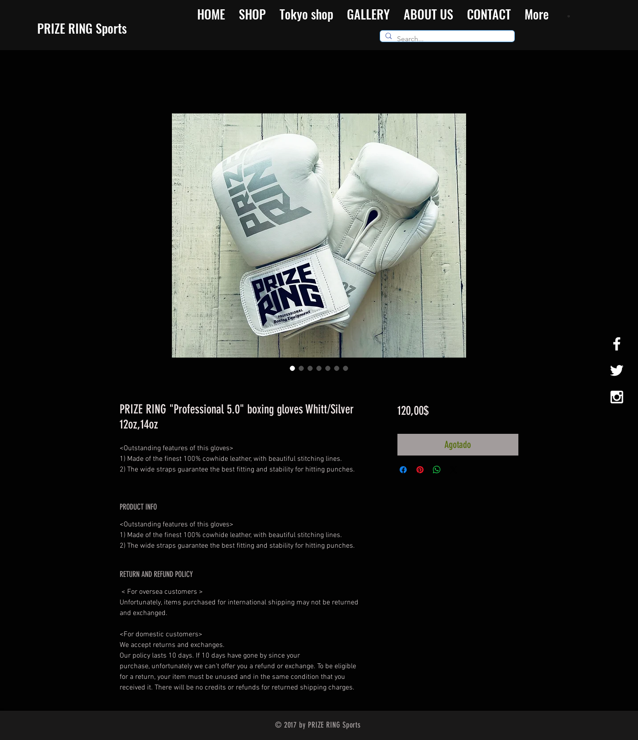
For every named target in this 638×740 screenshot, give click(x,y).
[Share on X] (453, 469)
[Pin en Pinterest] (420, 469)
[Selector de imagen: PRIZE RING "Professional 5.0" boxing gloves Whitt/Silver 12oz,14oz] (292, 368)
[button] (570, 16)
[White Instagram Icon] (617, 397)
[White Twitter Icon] (617, 370)
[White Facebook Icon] (617, 344)
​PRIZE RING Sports (82, 28)
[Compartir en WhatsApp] (437, 469)
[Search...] (446, 39)
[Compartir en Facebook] (403, 469)
